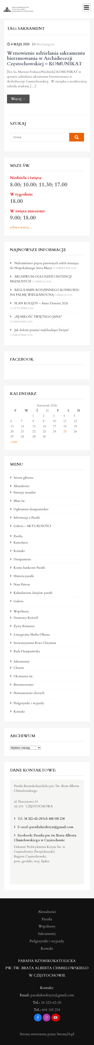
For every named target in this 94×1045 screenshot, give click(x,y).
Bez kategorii (46, 44)
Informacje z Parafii (27, 517)
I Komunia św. (24, 676)
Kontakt (19, 551)
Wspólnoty (21, 611)
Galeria (18, 601)
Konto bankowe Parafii (29, 568)
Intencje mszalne (25, 492)
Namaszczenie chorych (29, 693)
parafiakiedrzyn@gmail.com (51, 827)
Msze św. (20, 501)
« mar (13, 442)
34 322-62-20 (33, 819)
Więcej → (18, 99)
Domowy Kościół (26, 618)
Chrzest (19, 668)
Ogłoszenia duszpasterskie (31, 509)
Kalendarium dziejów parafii (33, 593)
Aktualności (22, 486)
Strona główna (23, 478)
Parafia (18, 536)
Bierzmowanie (24, 684)
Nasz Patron (22, 584)
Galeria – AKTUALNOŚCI (32, 526)
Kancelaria (21, 542)
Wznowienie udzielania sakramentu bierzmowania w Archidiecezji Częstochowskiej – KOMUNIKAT (46, 58)
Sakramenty (22, 661)
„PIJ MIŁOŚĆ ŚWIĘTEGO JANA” (38, 316)
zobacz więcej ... (21, 227)
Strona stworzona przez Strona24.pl (47, 1034)
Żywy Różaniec (24, 626)
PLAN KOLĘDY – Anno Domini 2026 (41, 303)
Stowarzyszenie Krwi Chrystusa (35, 643)
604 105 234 (57, 819)
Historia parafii (24, 576)
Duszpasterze (22, 559)
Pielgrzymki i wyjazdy (29, 703)
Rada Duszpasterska (27, 651)
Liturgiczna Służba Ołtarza (32, 634)
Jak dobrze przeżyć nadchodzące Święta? (41, 330)
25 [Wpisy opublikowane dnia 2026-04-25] (64, 431)
